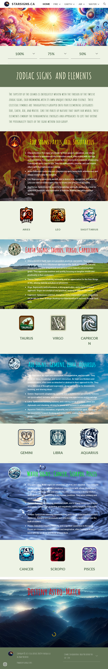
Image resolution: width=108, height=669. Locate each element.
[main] (22, 53)
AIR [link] (80, 4)
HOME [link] (46, 4)
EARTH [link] (68, 4)
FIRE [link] (55, 4)
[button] (104, 4)
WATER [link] (93, 4)
